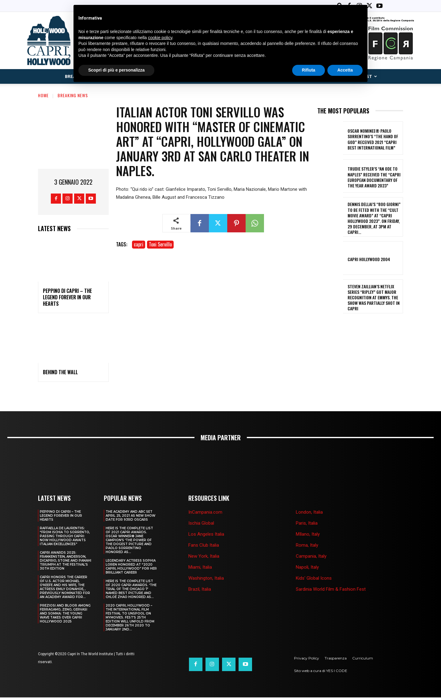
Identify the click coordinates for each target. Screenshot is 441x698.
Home (43, 96)
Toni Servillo (160, 245)
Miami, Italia (200, 568)
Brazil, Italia (199, 590)
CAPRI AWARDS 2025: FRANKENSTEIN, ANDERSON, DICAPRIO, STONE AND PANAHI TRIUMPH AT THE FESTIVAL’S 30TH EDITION (65, 561)
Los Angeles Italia (206, 534)
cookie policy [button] (160, 37)
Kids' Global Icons (314, 579)
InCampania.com (205, 512)
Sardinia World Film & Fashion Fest (331, 590)
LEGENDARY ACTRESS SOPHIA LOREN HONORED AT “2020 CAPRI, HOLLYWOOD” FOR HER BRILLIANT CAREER (131, 567)
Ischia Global (201, 523)
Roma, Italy (307, 545)
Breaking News (73, 96)
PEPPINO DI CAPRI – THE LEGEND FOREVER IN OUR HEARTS (67, 298)
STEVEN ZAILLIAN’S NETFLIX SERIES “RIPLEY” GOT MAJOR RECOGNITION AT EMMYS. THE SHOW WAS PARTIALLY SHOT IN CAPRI (374, 298)
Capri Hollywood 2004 (369, 260)
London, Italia (309, 512)
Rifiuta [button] (308, 70)
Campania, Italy (311, 557)
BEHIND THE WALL (60, 372)
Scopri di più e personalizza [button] (116, 70)
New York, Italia (203, 557)
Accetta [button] (345, 70)
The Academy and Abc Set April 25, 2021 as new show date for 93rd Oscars (130, 516)
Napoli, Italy (307, 568)
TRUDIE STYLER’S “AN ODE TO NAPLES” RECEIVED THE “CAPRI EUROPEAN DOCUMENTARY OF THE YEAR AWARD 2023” (374, 177)
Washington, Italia (206, 579)
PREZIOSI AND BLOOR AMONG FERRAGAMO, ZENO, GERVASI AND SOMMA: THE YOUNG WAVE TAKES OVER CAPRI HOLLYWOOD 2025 (65, 614)
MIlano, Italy (308, 534)
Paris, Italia (307, 523)
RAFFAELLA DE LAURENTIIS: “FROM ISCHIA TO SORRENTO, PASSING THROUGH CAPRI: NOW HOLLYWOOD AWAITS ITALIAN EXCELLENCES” (65, 537)
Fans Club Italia (203, 545)
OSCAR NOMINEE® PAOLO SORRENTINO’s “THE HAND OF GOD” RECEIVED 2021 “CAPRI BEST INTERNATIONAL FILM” (373, 139)
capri (138, 245)
